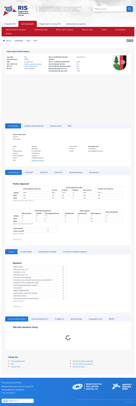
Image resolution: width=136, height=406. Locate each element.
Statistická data (41, 30)
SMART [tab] (111, 319)
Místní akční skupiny (64, 30)
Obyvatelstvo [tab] (13, 172)
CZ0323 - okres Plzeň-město (33, 64)
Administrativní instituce (16, 30)
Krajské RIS (10, 23)
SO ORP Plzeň (28, 62)
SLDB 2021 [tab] (59, 172)
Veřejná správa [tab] (55, 126)
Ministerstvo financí (79, 366)
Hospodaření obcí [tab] (95, 319)
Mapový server (16, 366)
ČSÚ (20, 239)
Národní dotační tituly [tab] (16, 319)
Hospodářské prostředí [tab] (47, 252)
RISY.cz (8, 40)
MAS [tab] (69, 126)
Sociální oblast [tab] (26, 252)
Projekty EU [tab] (59, 319)
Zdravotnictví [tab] (94, 172)
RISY (12, 364)
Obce (28, 40)
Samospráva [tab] (13, 126)
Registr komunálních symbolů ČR (83, 361)
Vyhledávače (27, 23)
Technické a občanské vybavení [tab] (75, 252)
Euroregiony (120, 30)
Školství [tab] (11, 252)
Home (4, 40)
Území (104, 30)
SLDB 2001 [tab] (29, 172)
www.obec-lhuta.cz (38, 160)
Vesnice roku (87, 30)
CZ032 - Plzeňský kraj (30, 66)
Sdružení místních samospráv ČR (83, 364)
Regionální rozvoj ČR (50, 23)
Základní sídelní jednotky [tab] (33, 126)
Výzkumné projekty (76, 23)
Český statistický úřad (18, 361)
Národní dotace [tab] (76, 319)
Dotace (9, 34)
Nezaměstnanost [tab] (75, 172)
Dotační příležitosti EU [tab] (39, 319)
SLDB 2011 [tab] (44, 172)
